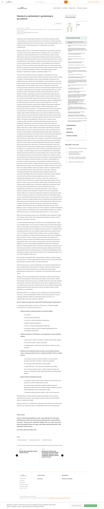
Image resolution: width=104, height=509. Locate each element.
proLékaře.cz (8, 2)
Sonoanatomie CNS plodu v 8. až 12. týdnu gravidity (76, 59)
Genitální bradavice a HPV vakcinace (75, 74)
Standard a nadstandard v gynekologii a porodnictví (76, 42)
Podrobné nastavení (76, 505)
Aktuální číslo (72, 8)
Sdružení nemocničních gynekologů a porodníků (77, 118)
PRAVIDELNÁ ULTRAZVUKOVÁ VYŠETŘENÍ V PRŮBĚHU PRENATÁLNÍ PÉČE (76, 112)
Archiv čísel (64, 8)
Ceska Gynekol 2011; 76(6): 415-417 (31, 32)
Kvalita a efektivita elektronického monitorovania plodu (77, 85)
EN (102, 2)
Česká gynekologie (71, 125)
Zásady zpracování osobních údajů (63, 497)
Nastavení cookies (23, 488)
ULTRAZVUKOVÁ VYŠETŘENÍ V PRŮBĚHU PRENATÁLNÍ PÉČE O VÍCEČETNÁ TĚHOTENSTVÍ (77, 115)
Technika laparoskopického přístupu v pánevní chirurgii (28, 452)
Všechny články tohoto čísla (73, 38)
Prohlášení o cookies (24, 486)
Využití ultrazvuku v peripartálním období (76, 64)
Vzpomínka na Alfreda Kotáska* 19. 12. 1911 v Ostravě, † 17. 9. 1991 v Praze (77, 92)
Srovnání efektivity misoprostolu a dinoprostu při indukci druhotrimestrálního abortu (77, 77)
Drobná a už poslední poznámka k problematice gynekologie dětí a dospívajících (77, 121)
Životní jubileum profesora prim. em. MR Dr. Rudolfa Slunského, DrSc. (76, 88)
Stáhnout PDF (58, 23)
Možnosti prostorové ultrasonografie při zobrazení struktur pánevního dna (76, 62)
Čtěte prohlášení (51, 497)
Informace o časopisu (82, 8)
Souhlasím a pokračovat (90, 505)
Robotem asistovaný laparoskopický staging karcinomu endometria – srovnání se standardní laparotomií (77, 71)
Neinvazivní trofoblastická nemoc (74, 56)
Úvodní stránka (57, 8)
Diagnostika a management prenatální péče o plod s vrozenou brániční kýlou (76, 54)
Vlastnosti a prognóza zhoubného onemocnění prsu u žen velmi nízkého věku (77, 68)
